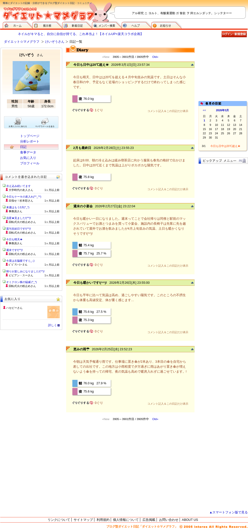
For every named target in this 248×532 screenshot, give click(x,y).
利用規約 (103, 520)
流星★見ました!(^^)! (18, 217)
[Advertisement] (223, 72)
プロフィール (29, 163)
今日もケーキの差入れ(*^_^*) (23, 196)
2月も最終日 (82, 148)
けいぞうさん (54, 41)
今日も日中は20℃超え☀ (91, 65)
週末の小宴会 (83, 206)
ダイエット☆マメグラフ (21, 41)
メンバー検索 (107, 25)
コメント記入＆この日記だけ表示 (167, 110)
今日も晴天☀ (14, 239)
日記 (23, 147)
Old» (155, 56)
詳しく (52, 325)
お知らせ (166, 25)
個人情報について (126, 520)
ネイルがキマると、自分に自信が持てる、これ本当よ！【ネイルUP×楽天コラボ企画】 (80, 34)
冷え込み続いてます (18, 185)
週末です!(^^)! (14, 249)
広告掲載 (148, 520)
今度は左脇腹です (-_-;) (20, 260)
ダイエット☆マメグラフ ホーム (17, 25)
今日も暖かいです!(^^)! (90, 282)
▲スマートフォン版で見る (228, 512)
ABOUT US (190, 520)
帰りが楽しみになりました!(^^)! (25, 271)
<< (204, 110)
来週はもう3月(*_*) (17, 207)
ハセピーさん (14, 307)
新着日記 (77, 25)
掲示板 (47, 25)
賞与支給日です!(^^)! (20, 228)
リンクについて (59, 520)
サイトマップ (83, 520)
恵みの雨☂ (81, 349)
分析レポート (29, 141)
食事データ (28, 152)
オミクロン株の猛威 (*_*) (21, 282)
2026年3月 (222, 110)
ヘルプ (136, 25)
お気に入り (28, 158)
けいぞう (31, 55)
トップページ (29, 136)
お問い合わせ (168, 520)
